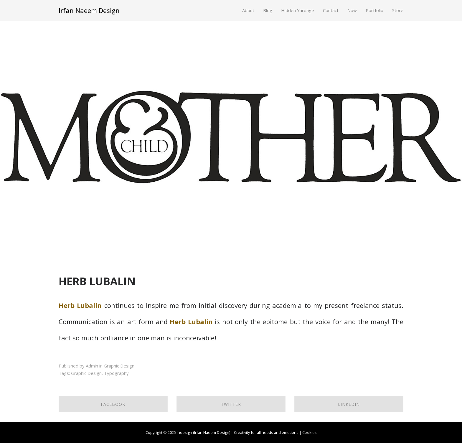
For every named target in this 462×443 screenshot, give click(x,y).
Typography (116, 373)
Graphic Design (119, 366)
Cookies (309, 432)
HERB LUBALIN (97, 281)
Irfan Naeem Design (89, 10)
